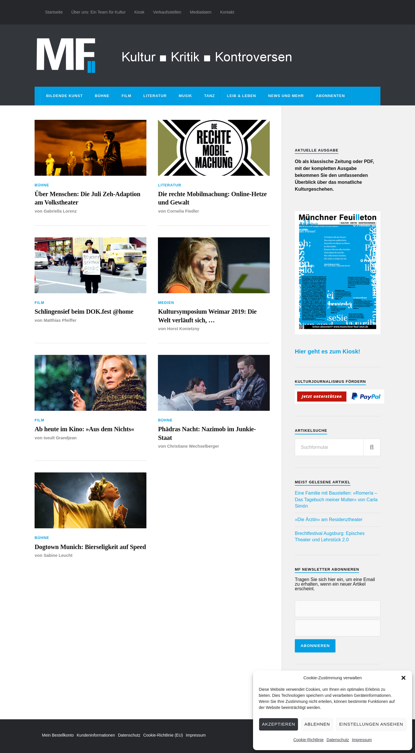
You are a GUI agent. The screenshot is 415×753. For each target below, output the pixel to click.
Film (126, 96)
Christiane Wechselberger (194, 455)
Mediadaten (201, 12)
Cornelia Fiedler (184, 213)
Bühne (102, 96)
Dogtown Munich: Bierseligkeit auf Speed (88, 561)
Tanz (209, 96)
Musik (185, 96)
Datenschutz (338, 739)
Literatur (155, 96)
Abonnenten (330, 96)
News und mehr (286, 96)
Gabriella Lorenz (61, 213)
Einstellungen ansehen (371, 724)
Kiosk (139, 12)
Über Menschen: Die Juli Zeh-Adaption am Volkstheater (81, 199)
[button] (403, 678)
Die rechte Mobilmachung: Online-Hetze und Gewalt (211, 199)
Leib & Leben (241, 96)
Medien (166, 305)
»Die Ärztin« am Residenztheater (329, 519)
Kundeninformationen (96, 735)
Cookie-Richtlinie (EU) (163, 735)
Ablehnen (317, 724)
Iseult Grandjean (61, 455)
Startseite (54, 12)
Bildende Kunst (64, 96)
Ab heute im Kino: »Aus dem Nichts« (79, 441)
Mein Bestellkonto (58, 735)
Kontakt (227, 12)
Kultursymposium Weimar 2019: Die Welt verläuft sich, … (208, 320)
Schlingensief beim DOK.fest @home (78, 320)
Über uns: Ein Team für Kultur (98, 12)
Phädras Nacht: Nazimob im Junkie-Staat (201, 441)
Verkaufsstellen (167, 12)
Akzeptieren (278, 724)
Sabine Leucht (59, 575)
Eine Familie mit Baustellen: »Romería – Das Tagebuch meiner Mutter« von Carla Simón (336, 499)
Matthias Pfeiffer (61, 334)
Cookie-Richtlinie (308, 739)
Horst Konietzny (184, 334)
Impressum (362, 739)
